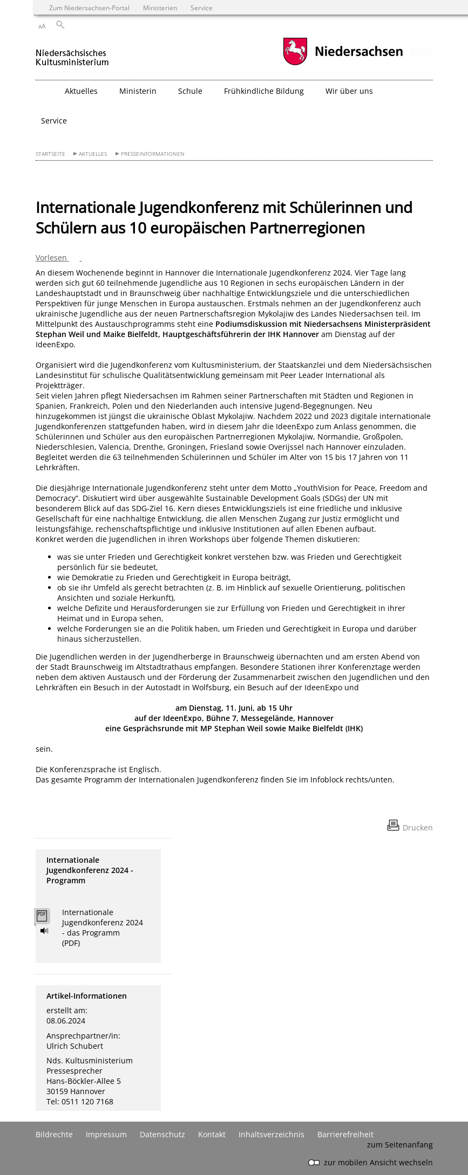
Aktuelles (93, 153)
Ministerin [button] (138, 91)
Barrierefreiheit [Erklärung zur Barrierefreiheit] (345, 1134)
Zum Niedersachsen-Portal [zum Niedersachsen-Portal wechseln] (89, 7)
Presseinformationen (153, 153)
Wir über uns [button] (349, 91)
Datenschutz (162, 1134)
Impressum (106, 1134)
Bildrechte (54, 1134)
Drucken (418, 827)
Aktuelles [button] (81, 91)
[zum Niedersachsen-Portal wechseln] (343, 64)
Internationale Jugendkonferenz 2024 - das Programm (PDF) (102, 927)
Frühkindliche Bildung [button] (264, 91)
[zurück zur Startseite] (73, 53)
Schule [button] (190, 91)
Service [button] (54, 120)
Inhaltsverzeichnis (271, 1134)
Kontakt (212, 1134)
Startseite (50, 153)
